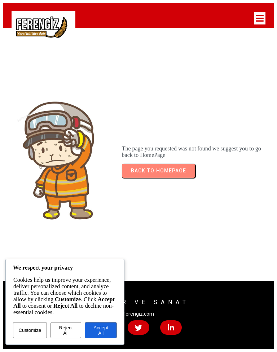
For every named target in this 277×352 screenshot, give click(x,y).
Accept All (100, 330)
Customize (29, 330)
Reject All (66, 330)
